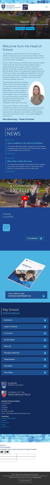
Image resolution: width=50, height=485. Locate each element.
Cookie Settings (37, 477)
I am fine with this (25, 480)
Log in (19, 438)
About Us (7, 346)
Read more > (11, 153)
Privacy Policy (12, 438)
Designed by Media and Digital (40, 440)
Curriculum (8, 333)
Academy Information (9, 418)
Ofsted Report (9, 359)
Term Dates (8, 372)
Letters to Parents (10, 327)
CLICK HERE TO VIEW (19, 295)
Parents (4, 420)
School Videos (9, 340)
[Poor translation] (6, 452)
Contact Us (5, 426)
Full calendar (32, 238)
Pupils (3, 424)
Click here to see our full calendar (34, 243)
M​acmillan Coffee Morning (19, 161)
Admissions (8, 320)
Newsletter (8, 366)
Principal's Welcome (11, 353)
